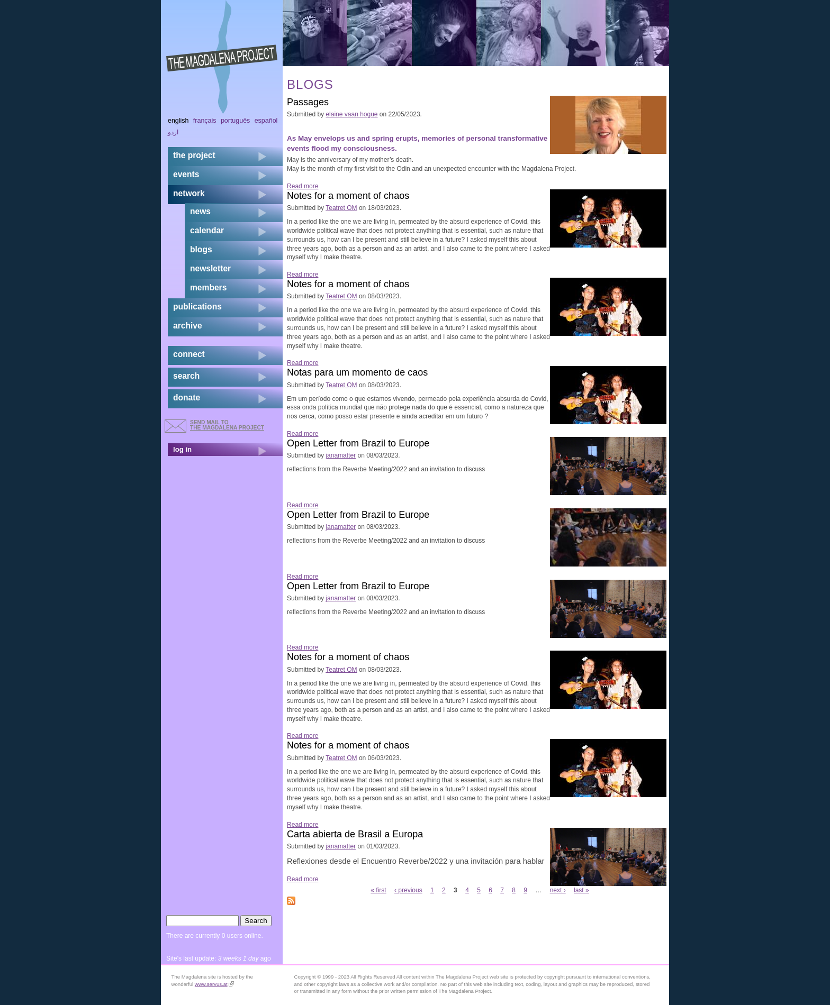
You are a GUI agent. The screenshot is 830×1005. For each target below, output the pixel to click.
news (200, 211)
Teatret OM (341, 208)
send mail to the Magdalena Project (227, 425)
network (189, 193)
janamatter (341, 455)
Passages (308, 102)
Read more (302, 186)
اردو (173, 132)
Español (266, 120)
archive (187, 325)
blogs (201, 249)
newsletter (210, 268)
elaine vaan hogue (351, 114)
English (178, 120)
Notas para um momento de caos (357, 372)
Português (235, 120)
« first (378, 890)
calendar (207, 230)
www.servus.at (214, 984)
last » (581, 890)
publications (197, 306)
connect (189, 354)
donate (186, 397)
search (186, 375)
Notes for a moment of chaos (348, 195)
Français (204, 120)
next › (558, 890)
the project (194, 155)
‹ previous (408, 890)
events (186, 174)
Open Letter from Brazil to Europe (358, 443)
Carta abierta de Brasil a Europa (355, 834)
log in (182, 449)
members (208, 287)
